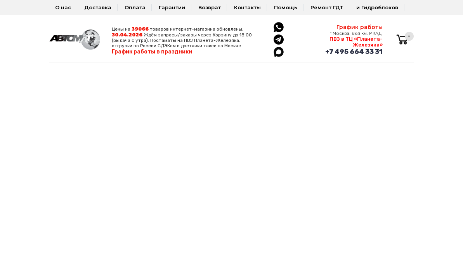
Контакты (247, 7)
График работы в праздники (152, 51)
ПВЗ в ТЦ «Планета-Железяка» (356, 42)
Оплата (135, 7)
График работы (359, 27)
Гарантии (172, 7)
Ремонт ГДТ (326, 7)
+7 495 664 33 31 (354, 51)
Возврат (209, 7)
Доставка (97, 7)
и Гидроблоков (377, 7)
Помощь (285, 7)
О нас (63, 7)
